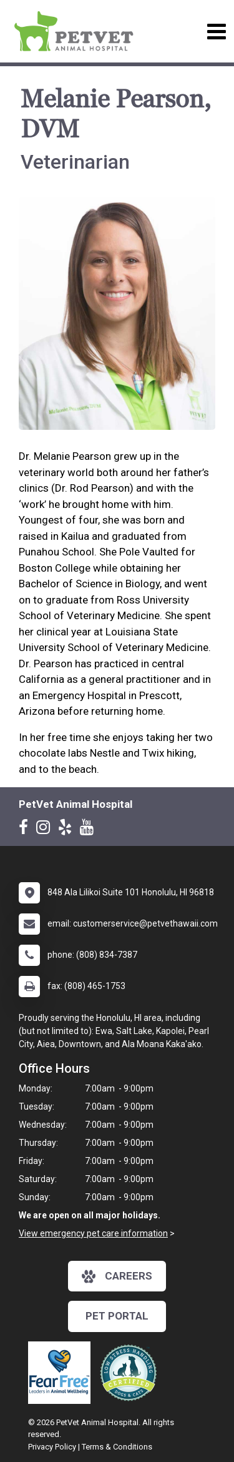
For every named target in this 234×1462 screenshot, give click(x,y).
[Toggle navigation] (216, 31)
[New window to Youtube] (90, 830)
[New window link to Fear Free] (62, 1372)
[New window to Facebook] (26, 830)
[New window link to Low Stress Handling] (131, 1372)
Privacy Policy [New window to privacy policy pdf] (52, 1446)
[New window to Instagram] (46, 830)
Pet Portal (117, 1316)
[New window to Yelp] (68, 830)
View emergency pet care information (93, 1233)
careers (117, 1276)
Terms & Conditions (117, 1446)
